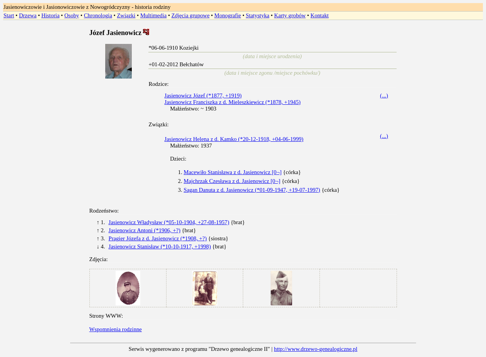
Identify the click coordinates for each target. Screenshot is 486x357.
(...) (384, 95)
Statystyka (257, 15)
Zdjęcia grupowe (191, 15)
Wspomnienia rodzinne (115, 329)
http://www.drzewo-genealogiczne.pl (315, 349)
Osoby (71, 15)
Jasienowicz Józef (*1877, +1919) (203, 95)
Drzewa (28, 15)
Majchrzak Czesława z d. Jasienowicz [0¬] (232, 181)
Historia (50, 15)
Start (8, 15)
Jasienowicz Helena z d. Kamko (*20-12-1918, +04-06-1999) (234, 139)
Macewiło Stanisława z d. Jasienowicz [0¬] (233, 172)
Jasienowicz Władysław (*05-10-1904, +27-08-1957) (169, 222)
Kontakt (320, 15)
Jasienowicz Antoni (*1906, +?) (145, 230)
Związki (126, 15)
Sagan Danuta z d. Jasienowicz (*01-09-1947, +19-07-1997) (252, 190)
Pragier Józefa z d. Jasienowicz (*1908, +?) (158, 238)
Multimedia (153, 15)
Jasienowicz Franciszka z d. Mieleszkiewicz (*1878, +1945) (233, 102)
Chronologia (98, 15)
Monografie (227, 15)
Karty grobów (290, 15)
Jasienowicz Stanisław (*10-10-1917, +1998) (160, 246)
